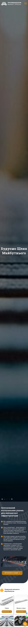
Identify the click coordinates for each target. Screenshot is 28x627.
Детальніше (5, 611)
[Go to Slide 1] (7, 499)
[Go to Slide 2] (9, 499)
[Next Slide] (12, 499)
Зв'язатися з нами (11, 573)
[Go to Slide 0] (5, 499)
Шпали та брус (21, 608)
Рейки (7, 608)
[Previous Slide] (2, 499)
